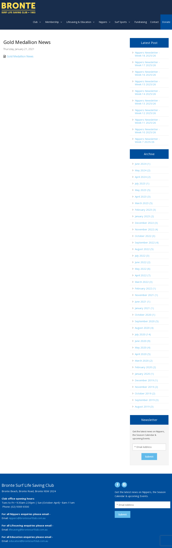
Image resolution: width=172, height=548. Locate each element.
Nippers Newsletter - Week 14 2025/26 (147, 92)
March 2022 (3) (144, 282)
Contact (154, 22)
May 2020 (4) (142, 347)
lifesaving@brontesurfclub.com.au (28, 529)
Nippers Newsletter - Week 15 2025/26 (147, 83)
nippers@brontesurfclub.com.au (27, 518)
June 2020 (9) (142, 341)
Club (35, 22)
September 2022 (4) (147, 242)
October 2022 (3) (145, 236)
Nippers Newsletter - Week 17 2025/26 (147, 63)
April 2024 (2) (142, 177)
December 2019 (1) (146, 380)
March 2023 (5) (144, 203)
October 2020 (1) (145, 314)
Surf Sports (121, 22)
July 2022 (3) (142, 255)
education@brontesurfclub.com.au (28, 541)
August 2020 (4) (144, 327)
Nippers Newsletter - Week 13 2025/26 (147, 102)
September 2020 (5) (147, 321)
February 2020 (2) (145, 367)
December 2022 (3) (146, 222)
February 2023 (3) (145, 209)
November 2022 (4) (146, 229)
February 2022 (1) (145, 288)
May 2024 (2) (142, 170)
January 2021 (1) (144, 308)
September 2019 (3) (147, 400)
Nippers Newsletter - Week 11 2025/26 (147, 121)
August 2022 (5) (144, 249)
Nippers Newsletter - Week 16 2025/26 (147, 73)
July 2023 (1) (142, 183)
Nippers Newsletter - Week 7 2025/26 (147, 140)
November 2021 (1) (146, 295)
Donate (166, 22)
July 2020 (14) (143, 334)
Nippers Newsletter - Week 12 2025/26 (147, 111)
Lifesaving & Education (78, 22)
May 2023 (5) (142, 190)
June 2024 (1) (142, 163)
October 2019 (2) (145, 393)
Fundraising (140, 22)
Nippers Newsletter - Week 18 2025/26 (147, 54)
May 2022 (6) (142, 268)
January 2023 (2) (144, 216)
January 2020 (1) (144, 373)
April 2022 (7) (142, 275)
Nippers (103, 22)
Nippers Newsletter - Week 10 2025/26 (147, 131)
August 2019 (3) (144, 406)
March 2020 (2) (144, 360)
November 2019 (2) (146, 386)
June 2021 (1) (142, 301)
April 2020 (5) (142, 354)
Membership (52, 22)
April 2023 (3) (142, 196)
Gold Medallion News (18, 56)
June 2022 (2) (142, 262)
